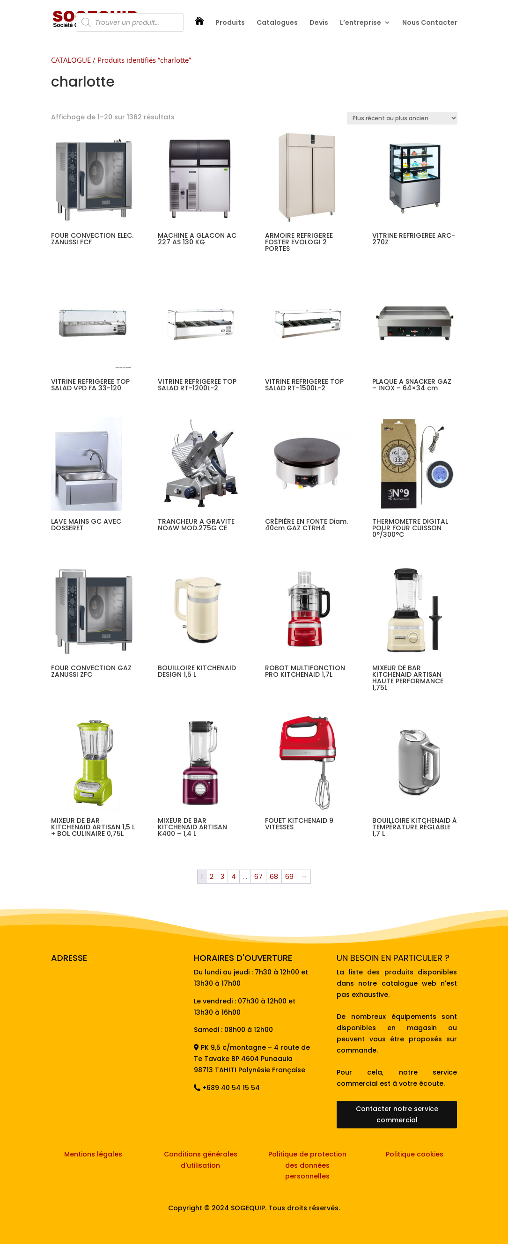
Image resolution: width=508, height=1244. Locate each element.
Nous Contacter (429, 23)
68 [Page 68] (274, 876)
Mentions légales (93, 1154)
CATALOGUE (71, 60)
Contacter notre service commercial (397, 1114)
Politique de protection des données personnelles (307, 1165)
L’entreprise (360, 23)
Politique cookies (414, 1154)
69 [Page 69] (289, 876)
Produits (230, 23)
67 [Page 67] (258, 876)
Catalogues (277, 23)
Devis (318, 23)
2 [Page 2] (212, 876)
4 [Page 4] (233, 876)
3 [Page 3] (222, 876)
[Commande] (402, 118)
